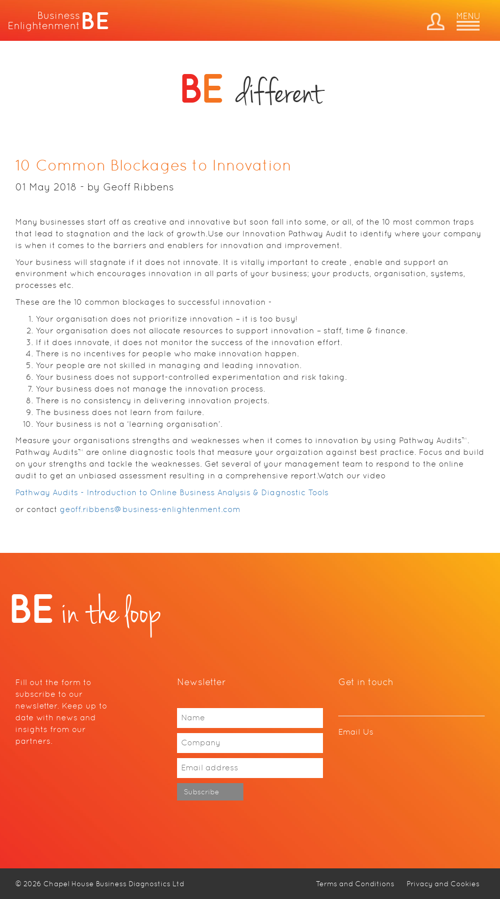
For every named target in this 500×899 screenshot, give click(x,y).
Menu (468, 22)
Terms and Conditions (355, 884)
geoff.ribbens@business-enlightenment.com (150, 509)
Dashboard (435, 21)
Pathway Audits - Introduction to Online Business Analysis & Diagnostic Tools (172, 492)
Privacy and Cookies (443, 884)
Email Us (355, 732)
